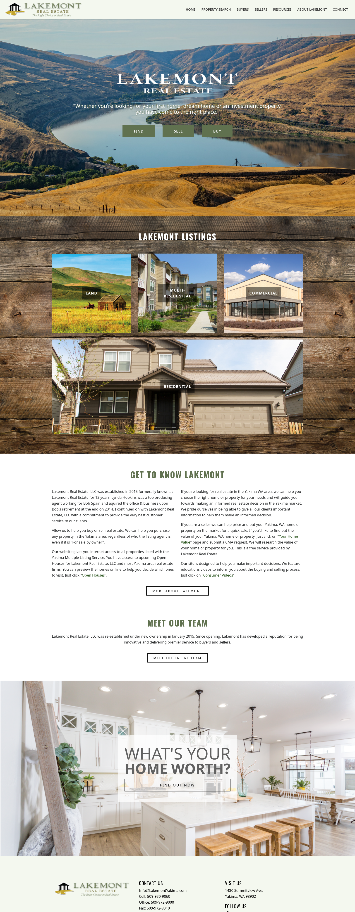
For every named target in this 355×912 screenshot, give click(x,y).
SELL (178, 131)
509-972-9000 (162, 902)
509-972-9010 (158, 908)
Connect (341, 9)
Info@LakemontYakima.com (163, 890)
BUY (217, 131)
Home (203, 9)
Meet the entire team (178, 658)
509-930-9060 (158, 896)
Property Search (226, 9)
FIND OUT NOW (177, 785)
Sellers (268, 9)
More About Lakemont (177, 591)
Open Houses (93, 575)
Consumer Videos (218, 575)
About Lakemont (315, 9)
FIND (139, 131)
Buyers (251, 9)
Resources (288, 9)
